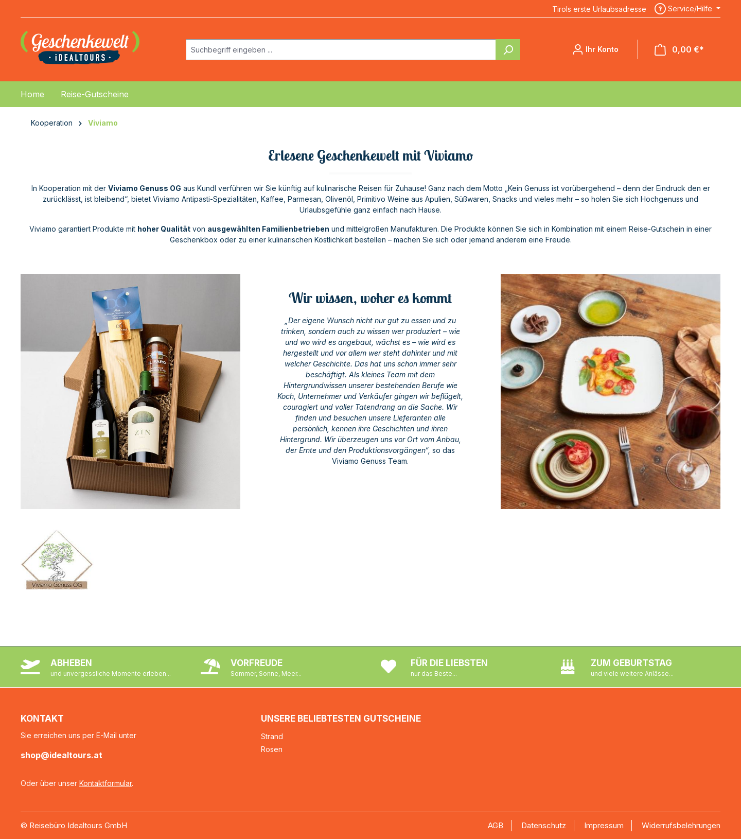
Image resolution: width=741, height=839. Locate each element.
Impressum (604, 825)
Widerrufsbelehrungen (681, 825)
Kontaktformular (105, 783)
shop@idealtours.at (61, 755)
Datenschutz (543, 825)
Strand (272, 736)
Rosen (272, 749)
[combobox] (341, 49)
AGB (495, 825)
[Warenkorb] (679, 50)
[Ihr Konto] (595, 49)
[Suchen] (508, 49)
